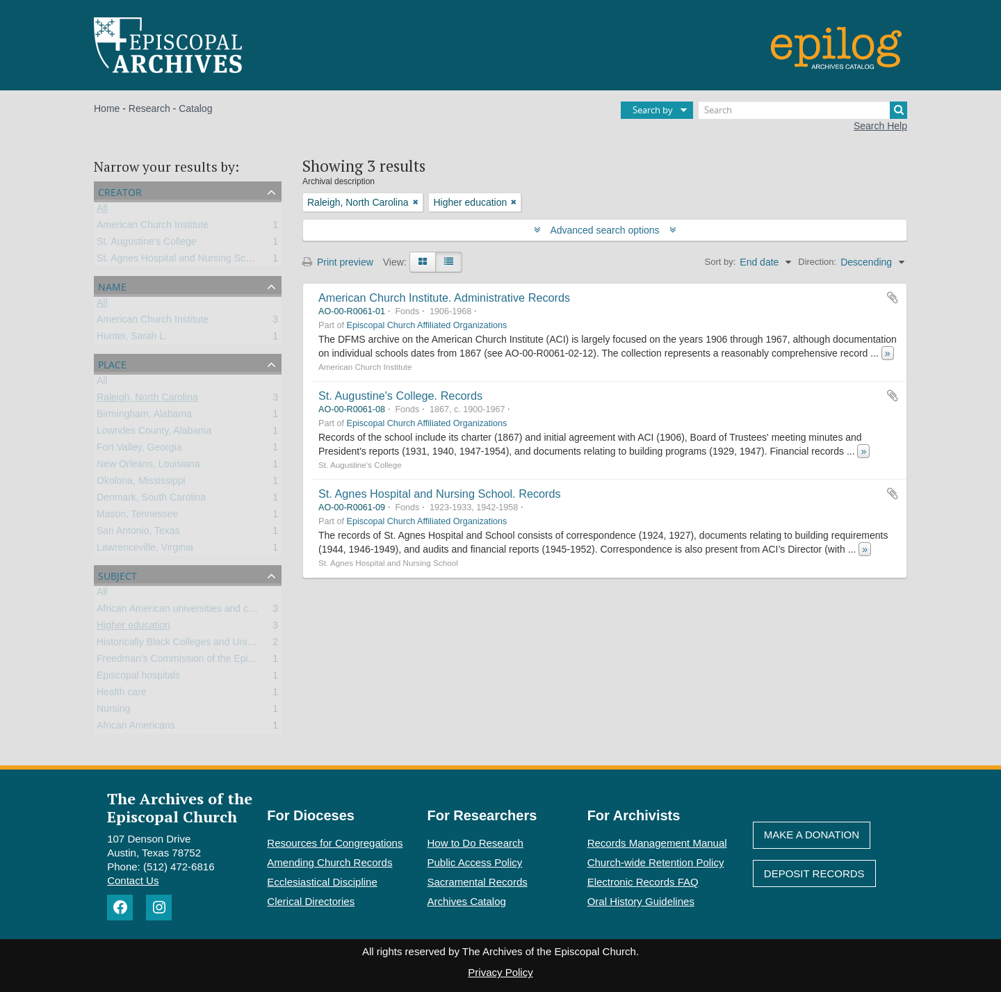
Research (149, 108)
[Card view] (422, 262)
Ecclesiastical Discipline (322, 882)
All (102, 210)
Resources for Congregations (334, 843)
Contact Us (132, 880)
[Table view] (448, 262)
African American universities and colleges (188, 611)
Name (112, 285)
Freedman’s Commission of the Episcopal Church (203, 661)
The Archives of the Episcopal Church (179, 807)
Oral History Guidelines (640, 901)
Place (112, 363)
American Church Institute (153, 227)
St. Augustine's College (147, 244)
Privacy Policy (500, 972)
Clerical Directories (311, 901)
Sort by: (720, 262)
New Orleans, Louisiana (148, 466)
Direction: (817, 262)
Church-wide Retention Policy (655, 862)
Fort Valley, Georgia (139, 449)
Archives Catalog (467, 901)
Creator (120, 190)
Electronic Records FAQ (643, 882)
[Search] (803, 110)
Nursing (113, 711)
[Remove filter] (415, 202)
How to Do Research (475, 843)
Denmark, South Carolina (151, 499)
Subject (117, 574)
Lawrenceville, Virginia (145, 549)
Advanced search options (605, 230)
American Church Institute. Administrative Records (444, 297)
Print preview (337, 262)
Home (107, 108)
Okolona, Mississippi (141, 483)
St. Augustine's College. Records (400, 395)
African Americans (136, 727)
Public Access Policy (475, 862)
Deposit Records (814, 873)
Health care (122, 694)
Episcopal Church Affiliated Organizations (427, 325)
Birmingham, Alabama (144, 416)
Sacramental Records (478, 882)
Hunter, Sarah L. (132, 338)
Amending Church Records (329, 862)
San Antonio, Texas (138, 533)
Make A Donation (811, 834)
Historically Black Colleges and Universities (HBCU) (208, 644)
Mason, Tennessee (137, 516)
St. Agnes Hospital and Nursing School (180, 260)
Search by (653, 110)
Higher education (133, 627)
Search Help (880, 125)
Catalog (195, 108)
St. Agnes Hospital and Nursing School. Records (439, 493)
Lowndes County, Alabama (154, 433)
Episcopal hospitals (138, 677)
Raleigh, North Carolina (147, 399)
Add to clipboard (893, 297)
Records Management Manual (657, 843)
